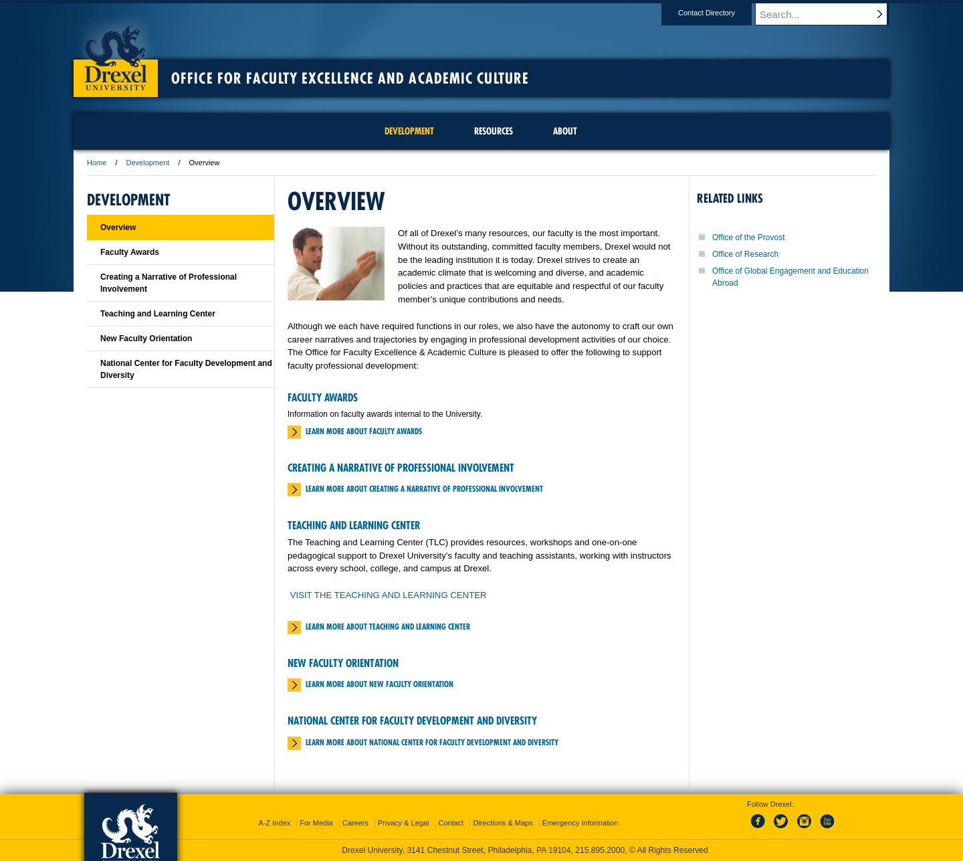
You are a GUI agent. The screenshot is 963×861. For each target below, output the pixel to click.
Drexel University (116, 53)
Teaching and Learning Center (354, 525)
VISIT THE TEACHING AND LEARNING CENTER (388, 595)
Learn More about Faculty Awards (364, 431)
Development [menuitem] (409, 131)
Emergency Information (580, 823)
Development (148, 163)
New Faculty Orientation (343, 663)
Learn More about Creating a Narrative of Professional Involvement (424, 489)
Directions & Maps (502, 823)
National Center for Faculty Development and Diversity (412, 720)
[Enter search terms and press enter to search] (828, 14)
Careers (355, 823)
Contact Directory (719, 13)
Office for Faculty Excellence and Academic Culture (350, 78)
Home (96, 163)
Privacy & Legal (403, 823)
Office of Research (745, 254)
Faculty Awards (323, 397)
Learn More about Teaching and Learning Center (388, 626)
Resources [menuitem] (493, 131)
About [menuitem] (565, 131)
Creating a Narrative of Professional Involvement (401, 467)
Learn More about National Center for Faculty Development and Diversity (432, 742)
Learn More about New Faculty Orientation (379, 684)
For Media (316, 823)
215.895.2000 (600, 850)
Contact (451, 823)
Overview (118, 227)
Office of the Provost (748, 237)
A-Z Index (274, 823)
